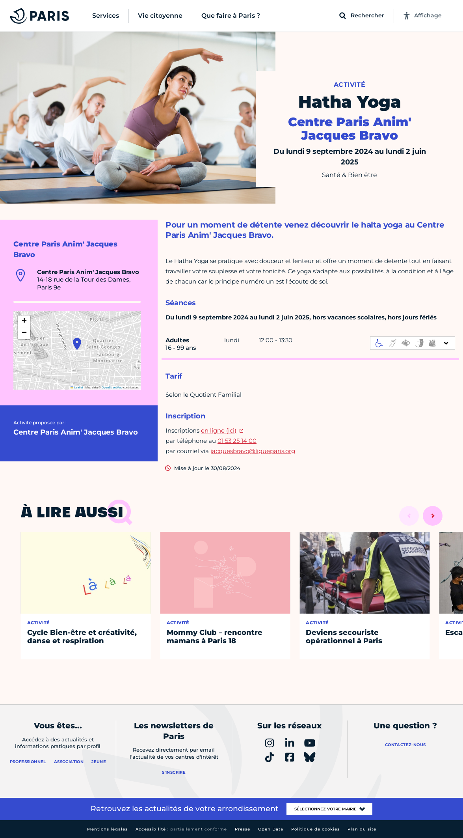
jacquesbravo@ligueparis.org (252, 451)
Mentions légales (107, 829)
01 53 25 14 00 (237, 440)
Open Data (270, 829)
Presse (242, 829)
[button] (77, 344)
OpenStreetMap (112, 387)
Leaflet (77, 387)
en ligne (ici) (218, 430)
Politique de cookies (315, 829)
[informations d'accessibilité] (412, 343)
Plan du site (362, 829)
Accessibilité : (181, 829)
